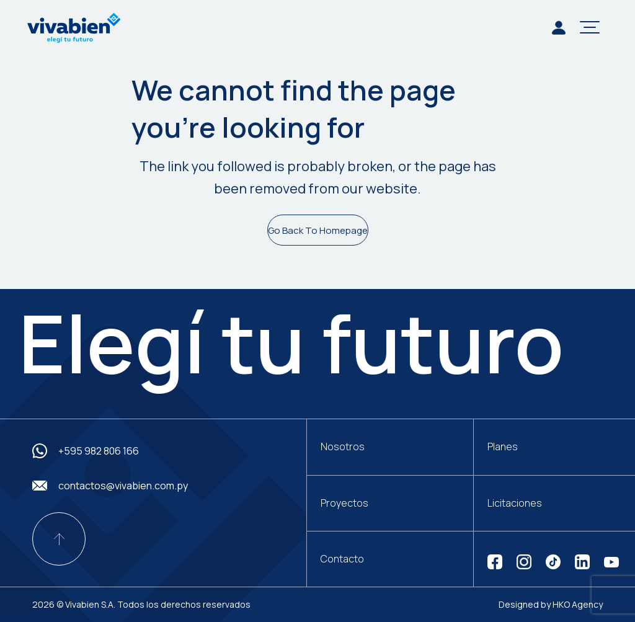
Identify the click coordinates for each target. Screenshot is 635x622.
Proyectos (344, 503)
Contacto (342, 559)
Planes (502, 447)
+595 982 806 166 (98, 451)
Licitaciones (514, 503)
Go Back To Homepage (318, 230)
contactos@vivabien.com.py (123, 485)
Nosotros (343, 447)
